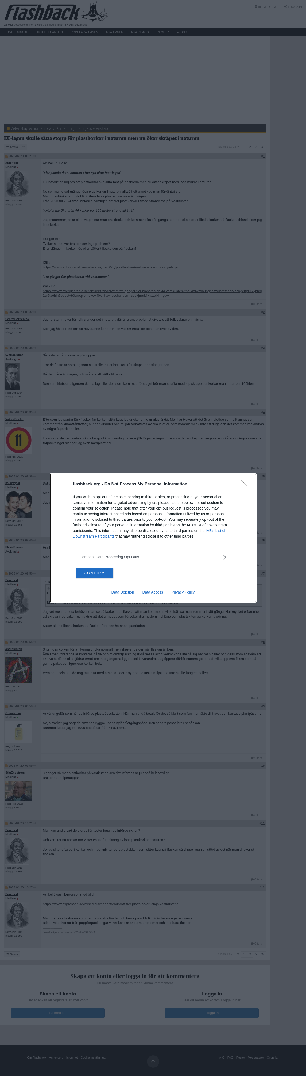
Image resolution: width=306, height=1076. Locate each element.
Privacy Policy (183, 593)
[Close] (246, 484)
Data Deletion (122, 593)
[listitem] (153, 557)
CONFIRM (101, 573)
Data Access (152, 593)
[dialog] (153, 538)
